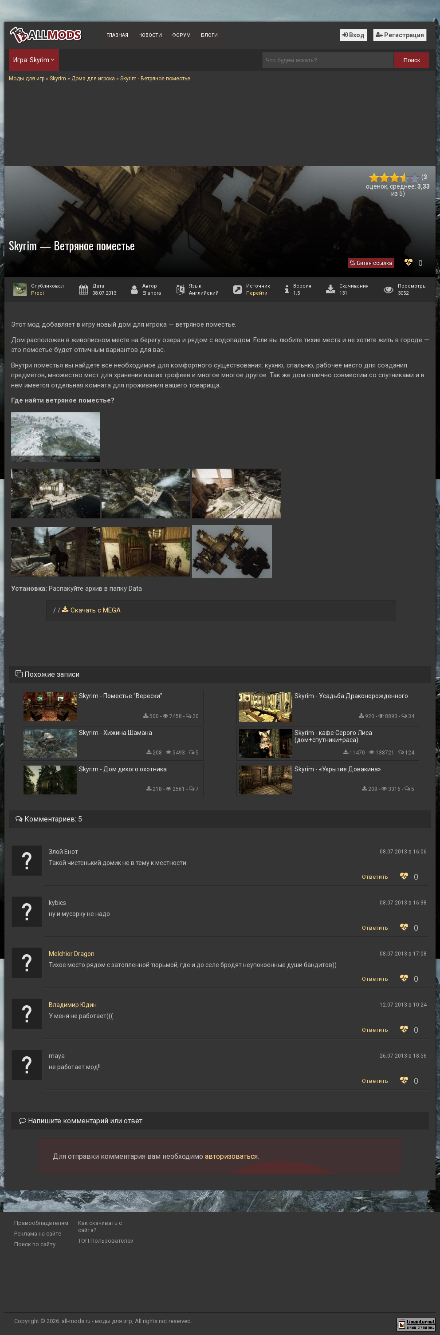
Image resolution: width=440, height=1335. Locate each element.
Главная (117, 35)
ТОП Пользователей (106, 1240)
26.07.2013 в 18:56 (403, 1056)
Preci (37, 293)
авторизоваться (231, 1156)
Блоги (209, 35)
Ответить (375, 876)
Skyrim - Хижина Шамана (115, 732)
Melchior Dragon (71, 953)
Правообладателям (41, 1223)
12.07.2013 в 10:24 (403, 1005)
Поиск (412, 60)
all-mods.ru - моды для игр (97, 1321)
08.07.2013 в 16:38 (403, 903)
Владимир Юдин (73, 1004)
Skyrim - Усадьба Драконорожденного (351, 695)
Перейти (256, 293)
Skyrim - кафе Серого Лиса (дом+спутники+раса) (333, 736)
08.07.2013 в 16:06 (403, 852)
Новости (150, 35)
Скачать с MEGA (96, 610)
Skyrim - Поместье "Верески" (120, 695)
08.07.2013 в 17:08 (403, 954)
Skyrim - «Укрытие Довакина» (338, 769)
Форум (181, 35)
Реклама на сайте (37, 1233)
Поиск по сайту (34, 1244)
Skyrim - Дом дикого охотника (123, 769)
